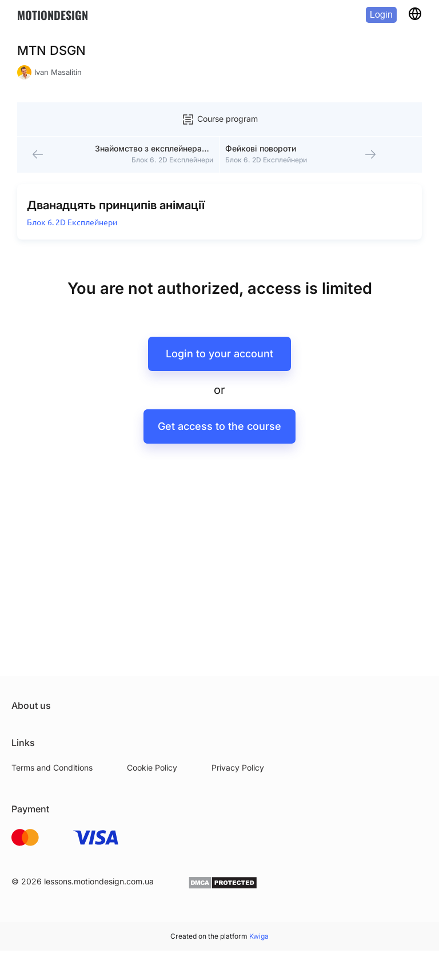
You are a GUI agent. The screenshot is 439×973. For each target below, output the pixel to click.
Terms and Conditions (52, 767)
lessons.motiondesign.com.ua (99, 881)
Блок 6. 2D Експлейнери (74, 232)
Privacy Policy (237, 767)
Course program (219, 119)
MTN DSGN (51, 50)
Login (381, 14)
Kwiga (259, 936)
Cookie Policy (152, 767)
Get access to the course (219, 436)
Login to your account (219, 364)
